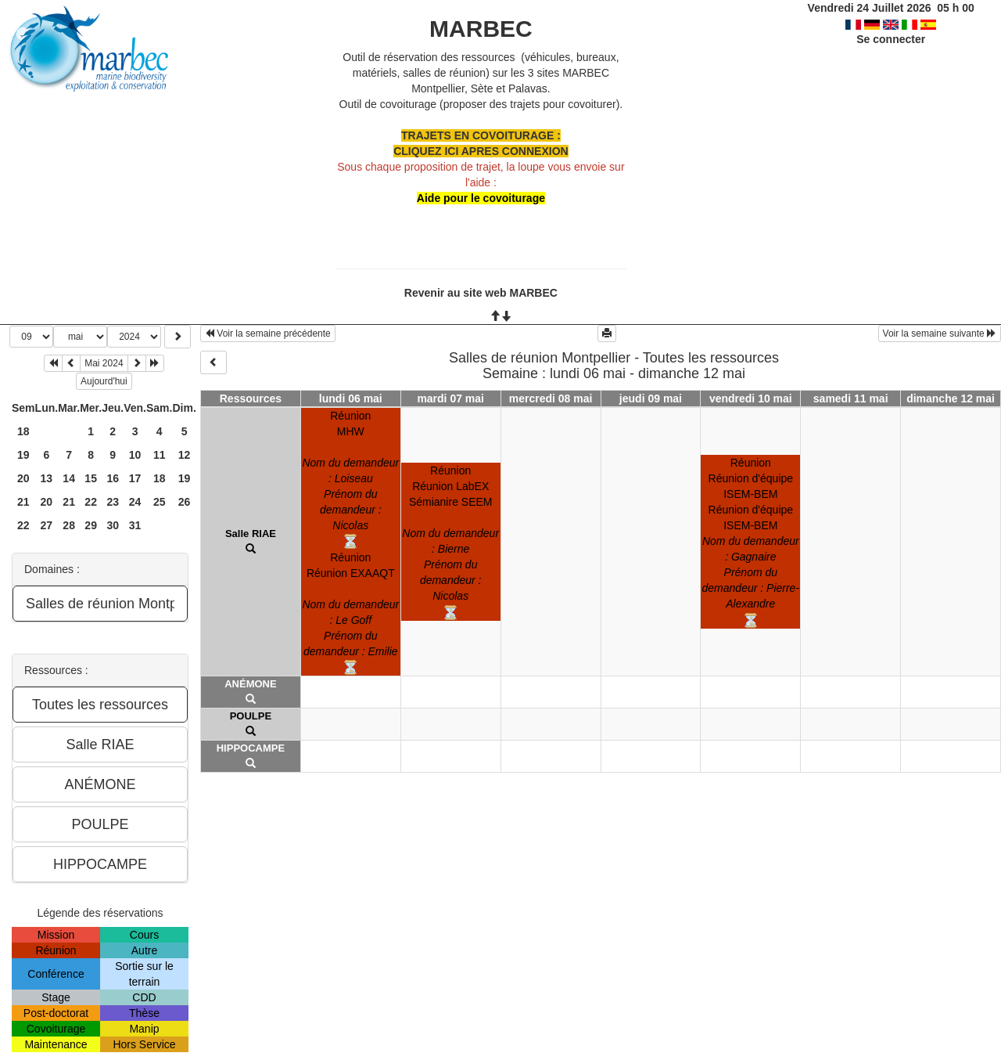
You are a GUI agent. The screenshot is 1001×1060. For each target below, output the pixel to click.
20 (23, 478)
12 (184, 455)
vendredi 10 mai (750, 398)
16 (112, 478)
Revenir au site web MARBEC (481, 293)
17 (135, 478)
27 (47, 525)
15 (90, 478)
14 (69, 478)
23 (112, 502)
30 (112, 525)
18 (23, 431)
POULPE (250, 716)
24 (135, 502)
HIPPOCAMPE (251, 748)
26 (184, 502)
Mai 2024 (103, 363)
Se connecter (890, 39)
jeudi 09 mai (650, 398)
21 (23, 502)
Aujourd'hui (104, 381)
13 (47, 478)
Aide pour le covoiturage (481, 198)
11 (159, 455)
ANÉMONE (250, 684)
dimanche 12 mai (950, 398)
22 (90, 502)
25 (159, 502)
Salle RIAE (250, 533)
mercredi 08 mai (551, 398)
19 (23, 455)
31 (135, 525)
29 (90, 525)
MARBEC (481, 28)
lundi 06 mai (350, 398)
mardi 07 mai (450, 398)
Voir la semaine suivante (939, 333)
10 (135, 455)
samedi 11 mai (850, 398)
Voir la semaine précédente (268, 333)
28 (69, 525)
